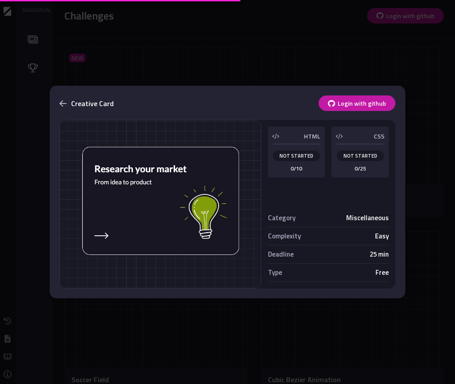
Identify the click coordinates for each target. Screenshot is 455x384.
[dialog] (227, 192)
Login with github (357, 103)
